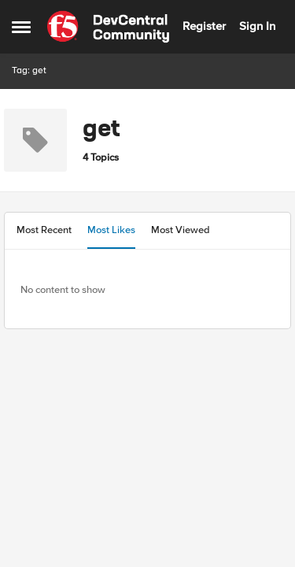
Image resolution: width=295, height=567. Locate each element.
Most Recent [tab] (44, 230)
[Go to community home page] (108, 26)
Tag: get (29, 70)
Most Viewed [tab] (180, 230)
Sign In (257, 26)
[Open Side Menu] (21, 27)
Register (204, 26)
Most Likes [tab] (111, 230)
